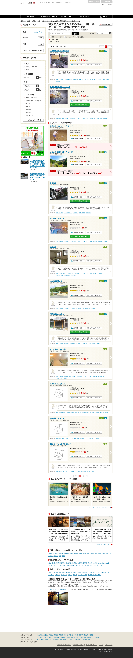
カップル (56, 565)
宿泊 (49, 563)
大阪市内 (71, 639)
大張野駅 (93, 308)
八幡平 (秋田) (78, 553)
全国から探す (39, 32)
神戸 (89, 639)
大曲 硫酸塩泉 (68, 79)
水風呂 (75, 575)
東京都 (66, 635)
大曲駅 (108, 79)
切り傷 (50, 565)
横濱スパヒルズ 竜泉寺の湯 (58, 589)
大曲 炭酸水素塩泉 (60, 412)
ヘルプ (101, 645)
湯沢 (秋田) (90, 553)
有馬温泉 (50, 637)
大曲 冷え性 (72, 118)
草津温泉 (40, 637)
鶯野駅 (95, 241)
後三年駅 (96, 118)
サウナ (90, 563)
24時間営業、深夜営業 (33, 100)
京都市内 (77, 639)
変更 (41, 38)
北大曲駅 (94, 79)
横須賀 (46, 639)
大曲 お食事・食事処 (61, 274)
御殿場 (65, 639)
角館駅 (105, 241)
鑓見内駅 (58, 81)
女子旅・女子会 (84, 565)
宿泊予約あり (82, 37)
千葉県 (51, 635)
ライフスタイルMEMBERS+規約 (98, 649)
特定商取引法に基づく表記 (75, 649)
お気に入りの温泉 (94, 1)
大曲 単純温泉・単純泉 (62, 376)
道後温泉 (77, 637)
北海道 (76, 635)
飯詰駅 (91, 118)
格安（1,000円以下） (58, 563)
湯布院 (89, 637)
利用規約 (85, 649)
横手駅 (98, 343)
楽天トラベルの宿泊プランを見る (80, 105)
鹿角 (84, 553)
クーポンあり (70, 37)
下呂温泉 (62, 637)
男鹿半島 (108, 553)
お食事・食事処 (82, 563)
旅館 (76, 565)
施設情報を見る (77, 64)
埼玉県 (45, 635)
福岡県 (91, 635)
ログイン (104, 4)
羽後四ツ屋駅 (101, 79)
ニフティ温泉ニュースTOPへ (102, 544)
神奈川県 (40, 635)
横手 (96, 553)
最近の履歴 (106, 1)
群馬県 (61, 635)
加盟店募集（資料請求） (64, 645)
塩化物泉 (62, 565)
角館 (56, 553)
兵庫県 (56, 635)
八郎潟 (50, 556)
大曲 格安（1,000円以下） (75, 274)
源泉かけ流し (70, 565)
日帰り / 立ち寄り (31, 66)
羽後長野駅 (89, 241)
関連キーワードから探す (29, 642)
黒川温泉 (83, 637)
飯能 (61, 639)
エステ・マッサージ (96, 565)
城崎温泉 (56, 637)
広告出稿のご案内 (78, 645)
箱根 (44, 637)
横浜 (38, 639)
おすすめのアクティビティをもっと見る (99, 507)
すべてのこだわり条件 (33, 120)
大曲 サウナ (86, 274)
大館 (103, 553)
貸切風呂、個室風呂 (94, 575)
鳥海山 (56, 556)
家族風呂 (28, 112)
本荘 (63, 556)
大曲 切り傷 (65, 118)
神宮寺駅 (88, 213)
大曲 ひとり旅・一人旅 (85, 79)
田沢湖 (61, 553)
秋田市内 (51, 553)
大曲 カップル (81, 241)
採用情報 (110, 649)
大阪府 (71, 635)
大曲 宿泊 (75, 79)
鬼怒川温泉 (95, 637)
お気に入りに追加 (95, 64)
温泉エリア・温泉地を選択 (33, 50)
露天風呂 (69, 563)
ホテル (95, 563)
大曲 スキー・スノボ (67, 438)
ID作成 (110, 4)
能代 (99, 553)
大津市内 (84, 639)
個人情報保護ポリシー (61, 649)
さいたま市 (55, 639)
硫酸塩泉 (57, 575)
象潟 (60, 556)
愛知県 (86, 635)
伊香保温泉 (69, 637)
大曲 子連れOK (87, 376)
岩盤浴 (27, 106)
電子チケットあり (57, 37)
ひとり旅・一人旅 (103, 563)
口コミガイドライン (91, 645)
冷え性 (74, 563)
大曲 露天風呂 (93, 274)
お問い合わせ (108, 645)
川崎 (42, 639)
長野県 (81, 635)
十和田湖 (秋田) (68, 553)
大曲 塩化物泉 (59, 79)
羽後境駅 (87, 308)
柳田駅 (106, 412)
